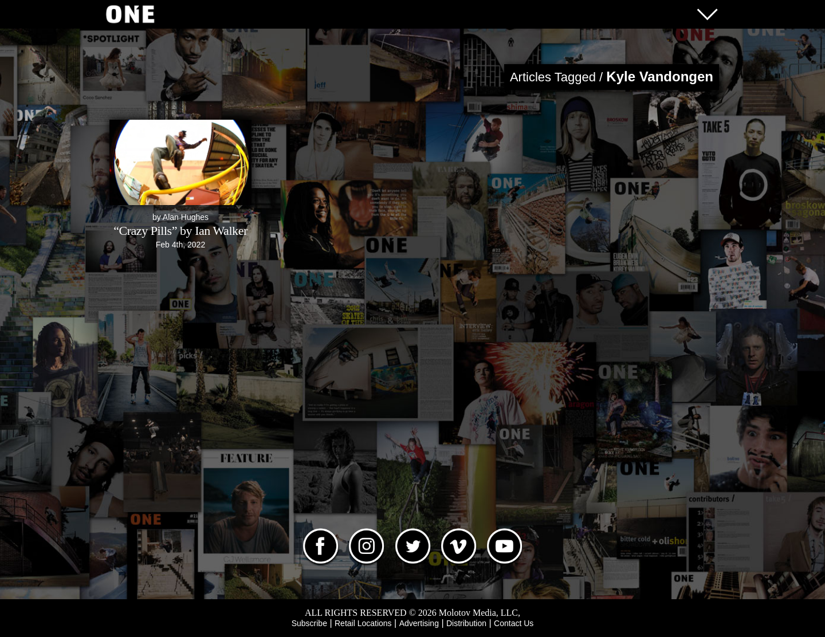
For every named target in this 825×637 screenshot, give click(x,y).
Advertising (419, 623)
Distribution (466, 623)
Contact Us (513, 623)
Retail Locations (363, 623)
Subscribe (309, 623)
